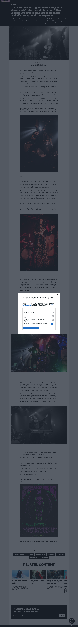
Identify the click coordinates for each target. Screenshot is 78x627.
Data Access (39, 332)
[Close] (58, 295)
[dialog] (39, 313)
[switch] (52, 312)
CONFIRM (31, 328)
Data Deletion (32, 332)
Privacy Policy (45, 332)
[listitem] (39, 309)
